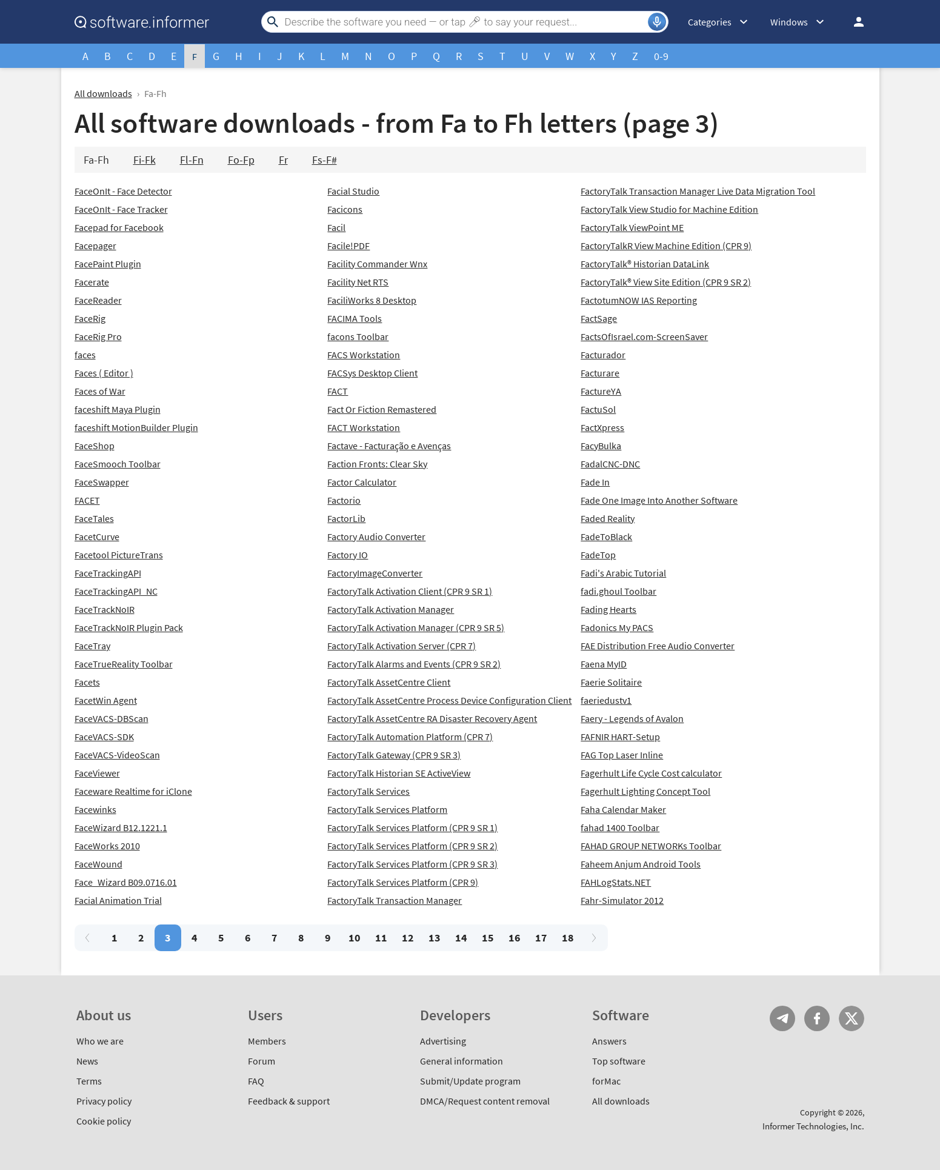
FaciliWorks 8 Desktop (371, 300)
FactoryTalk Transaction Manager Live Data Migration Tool (698, 191)
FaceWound (98, 864)
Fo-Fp (241, 160)
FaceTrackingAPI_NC (116, 591)
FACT (337, 391)
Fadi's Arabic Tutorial (623, 573)
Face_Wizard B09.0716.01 (126, 882)
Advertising (443, 1041)
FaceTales (94, 518)
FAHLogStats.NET (616, 882)
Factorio (344, 500)
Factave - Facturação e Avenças (389, 446)
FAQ (256, 1081)
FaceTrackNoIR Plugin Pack (129, 627)
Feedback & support (289, 1101)
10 (354, 937)
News (87, 1061)
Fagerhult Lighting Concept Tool (645, 791)
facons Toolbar (357, 336)
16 (514, 937)
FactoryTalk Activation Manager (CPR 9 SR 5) (415, 627)
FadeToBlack (606, 536)
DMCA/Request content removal (485, 1101)
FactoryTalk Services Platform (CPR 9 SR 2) (412, 846)
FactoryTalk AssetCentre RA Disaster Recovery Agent (432, 718)
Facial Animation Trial (118, 900)
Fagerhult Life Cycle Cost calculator (651, 773)
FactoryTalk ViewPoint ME (632, 227)
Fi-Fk (144, 160)
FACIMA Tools (354, 318)
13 (434, 937)
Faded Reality (608, 518)
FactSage (599, 318)
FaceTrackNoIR (105, 609)
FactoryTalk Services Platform (387, 809)
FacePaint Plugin (108, 264)
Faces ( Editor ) (104, 373)
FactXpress (602, 427)
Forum (261, 1061)
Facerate (92, 282)
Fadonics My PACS (617, 627)
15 (488, 937)
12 (408, 937)
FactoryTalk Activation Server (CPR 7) (401, 646)
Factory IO (347, 555)
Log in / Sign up (853, 22)
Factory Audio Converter (376, 536)
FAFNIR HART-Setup (620, 736)
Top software (618, 1061)
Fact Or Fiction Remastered (381, 409)
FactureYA (601, 391)
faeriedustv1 (606, 700)
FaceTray (92, 646)
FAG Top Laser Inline (622, 755)
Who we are (100, 1041)
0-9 (661, 56)
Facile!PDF (348, 245)
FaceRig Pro (98, 336)
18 (568, 937)
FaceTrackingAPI (108, 573)
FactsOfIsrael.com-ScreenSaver (644, 336)
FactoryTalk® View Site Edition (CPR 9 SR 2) (666, 282)
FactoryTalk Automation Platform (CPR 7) (410, 736)
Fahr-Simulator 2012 (622, 900)
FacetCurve (97, 536)
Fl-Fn (192, 160)
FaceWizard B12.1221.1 (121, 827)
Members (267, 1041)
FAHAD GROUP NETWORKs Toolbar (651, 846)
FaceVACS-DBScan (111, 718)
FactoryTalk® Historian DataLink (645, 264)
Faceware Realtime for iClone (133, 791)
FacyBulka (601, 446)
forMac (606, 1081)
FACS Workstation (363, 355)
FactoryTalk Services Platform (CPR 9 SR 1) (412, 827)
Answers (609, 1041)
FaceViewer (97, 773)
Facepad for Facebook (119, 227)
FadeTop (598, 555)
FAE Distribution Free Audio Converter (658, 646)
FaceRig (90, 318)
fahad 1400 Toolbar (620, 827)
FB (817, 1018)
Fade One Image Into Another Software (659, 500)
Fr (283, 160)
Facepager (95, 245)
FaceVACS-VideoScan (117, 755)
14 (461, 937)
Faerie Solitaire (611, 682)
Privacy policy (104, 1101)
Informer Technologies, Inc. (813, 1126)
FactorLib (346, 518)
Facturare (600, 373)
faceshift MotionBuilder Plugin (136, 427)
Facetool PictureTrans (119, 555)
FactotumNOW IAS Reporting (639, 300)
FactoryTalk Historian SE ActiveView (398, 773)
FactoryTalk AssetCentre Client (388, 682)
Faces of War (100, 391)
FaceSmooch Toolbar (118, 464)
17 (541, 937)
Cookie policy (103, 1121)
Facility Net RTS (357, 282)
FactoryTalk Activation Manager (390, 609)
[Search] (464, 22)
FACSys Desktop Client (372, 373)
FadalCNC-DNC (610, 464)
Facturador (603, 355)
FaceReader (98, 300)
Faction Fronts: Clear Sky (377, 464)
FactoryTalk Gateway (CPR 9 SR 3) (394, 755)
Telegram (782, 1018)
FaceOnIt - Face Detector (123, 191)
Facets (87, 682)
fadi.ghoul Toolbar (618, 591)
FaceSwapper (102, 482)
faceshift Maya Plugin (118, 409)
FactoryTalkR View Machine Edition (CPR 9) (666, 245)
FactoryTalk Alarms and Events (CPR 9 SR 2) (414, 664)
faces (85, 355)
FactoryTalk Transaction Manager (394, 900)
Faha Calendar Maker (623, 809)
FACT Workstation (363, 427)
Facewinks (95, 809)
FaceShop (95, 446)
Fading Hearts (608, 609)
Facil (336, 227)
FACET (87, 500)
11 (381, 937)
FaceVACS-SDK (104, 736)
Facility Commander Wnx (377, 264)
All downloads (103, 93)
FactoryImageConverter (374, 573)
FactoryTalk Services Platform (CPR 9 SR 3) (412, 864)
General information (461, 1061)
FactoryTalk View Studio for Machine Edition (669, 209)
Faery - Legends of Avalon (632, 718)
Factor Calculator (361, 482)
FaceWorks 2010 (107, 846)
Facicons (344, 209)
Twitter (851, 1018)
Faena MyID (604, 664)
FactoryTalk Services (368, 791)
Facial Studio (353, 191)
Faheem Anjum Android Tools (641, 864)
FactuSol (598, 409)
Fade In (595, 482)
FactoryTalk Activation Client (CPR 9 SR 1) (409, 591)
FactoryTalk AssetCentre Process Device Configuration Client (449, 700)
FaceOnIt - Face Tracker (121, 209)
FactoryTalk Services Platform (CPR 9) (402, 882)
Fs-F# (324, 160)
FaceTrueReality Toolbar (124, 664)
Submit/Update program (470, 1081)
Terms (89, 1081)
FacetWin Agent (106, 700)
